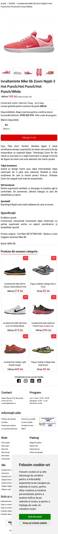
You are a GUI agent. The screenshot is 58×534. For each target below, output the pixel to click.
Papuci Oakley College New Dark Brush (43, 363)
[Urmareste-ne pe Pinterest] (32, 381)
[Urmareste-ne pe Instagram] (26, 381)
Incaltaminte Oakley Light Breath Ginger (15, 363)
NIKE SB (11, 243)
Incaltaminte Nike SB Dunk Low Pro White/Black (14, 324)
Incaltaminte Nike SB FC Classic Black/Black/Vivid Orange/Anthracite (15, 286)
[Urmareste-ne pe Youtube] (39, 381)
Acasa (3, 3)
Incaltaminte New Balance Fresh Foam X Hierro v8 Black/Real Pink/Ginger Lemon (43, 325)
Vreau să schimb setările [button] (35, 523)
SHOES (12, 3)
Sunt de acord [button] (34, 516)
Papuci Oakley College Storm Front (43, 285)
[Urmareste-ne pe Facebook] (19, 381)
